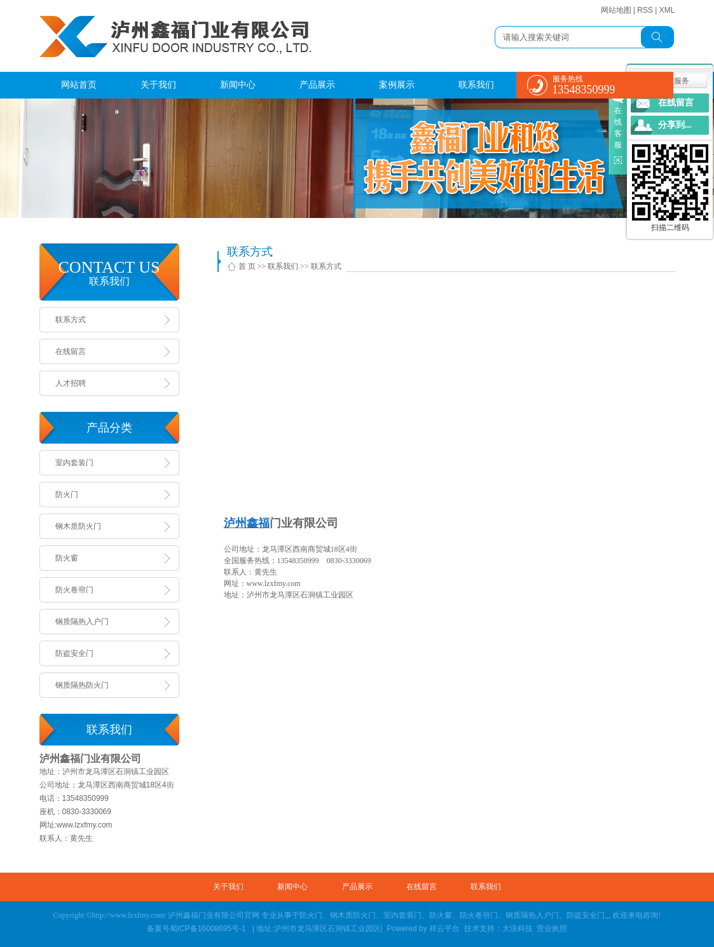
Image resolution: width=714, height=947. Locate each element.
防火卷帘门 (74, 589)
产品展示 (317, 85)
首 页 (247, 266)
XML (667, 10)
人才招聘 (70, 383)
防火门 (66, 494)
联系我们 (476, 85)
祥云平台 (445, 928)
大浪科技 (517, 928)
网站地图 (616, 10)
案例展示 (397, 85)
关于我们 (158, 85)
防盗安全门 (74, 653)
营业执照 (552, 928)
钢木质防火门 (78, 526)
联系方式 (70, 319)
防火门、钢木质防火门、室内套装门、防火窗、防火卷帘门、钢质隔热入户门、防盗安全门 (452, 915)
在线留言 (70, 351)
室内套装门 (74, 462)
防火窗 (66, 558)
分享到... (675, 125)
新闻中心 (238, 85)
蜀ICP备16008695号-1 (209, 928)
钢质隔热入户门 (82, 621)
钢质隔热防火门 (82, 685)
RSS (645, 10)
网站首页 (79, 85)
